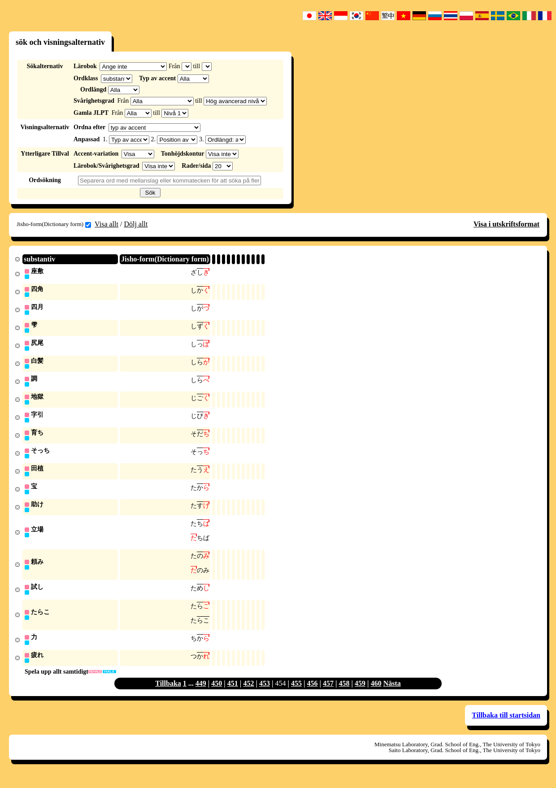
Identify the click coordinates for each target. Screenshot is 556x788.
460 (376, 693)
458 (344, 693)
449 (200, 693)
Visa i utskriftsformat (506, 224)
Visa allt (106, 224)
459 (360, 693)
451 (232, 693)
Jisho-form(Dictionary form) (54, 224)
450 (216, 693)
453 (264, 693)
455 (296, 693)
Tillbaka (168, 693)
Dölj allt (136, 224)
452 (248, 693)
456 (312, 693)
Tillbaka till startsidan (506, 725)
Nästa (392, 693)
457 (328, 693)
